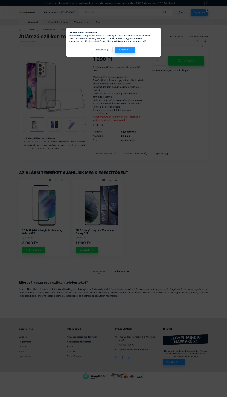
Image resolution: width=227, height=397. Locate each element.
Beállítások (101, 50)
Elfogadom (123, 50)
